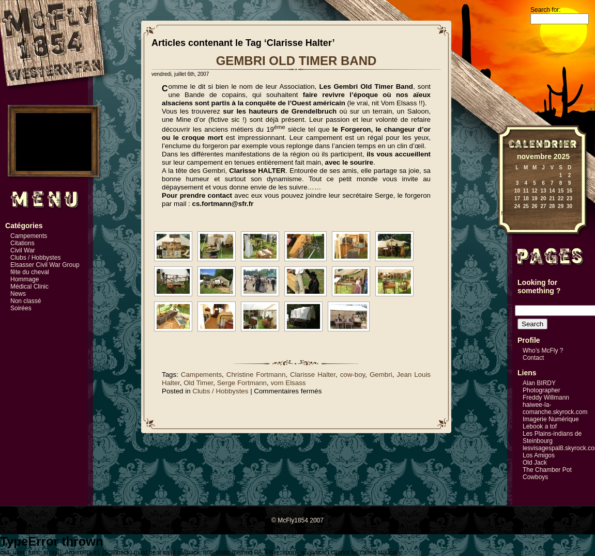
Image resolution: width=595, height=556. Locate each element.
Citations (22, 243)
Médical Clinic (29, 286)
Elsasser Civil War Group (45, 264)
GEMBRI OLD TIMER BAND (296, 61)
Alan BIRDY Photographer (541, 386)
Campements (28, 236)
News (18, 293)
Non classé (25, 301)
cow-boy (352, 374)
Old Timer (198, 383)
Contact (533, 357)
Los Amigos (539, 455)
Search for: (545, 9)
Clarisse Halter (312, 374)
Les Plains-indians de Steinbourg (552, 437)
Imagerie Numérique (551, 419)
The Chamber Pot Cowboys (547, 473)
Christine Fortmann (256, 374)
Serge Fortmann (242, 383)
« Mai (503, 213)
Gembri (381, 374)
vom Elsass (288, 383)
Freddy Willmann (546, 397)
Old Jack (535, 462)
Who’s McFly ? (543, 350)
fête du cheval (29, 272)
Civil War (22, 250)
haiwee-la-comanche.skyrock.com (555, 408)
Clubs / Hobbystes (35, 257)
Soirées (21, 308)
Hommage (24, 279)
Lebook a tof (540, 426)
